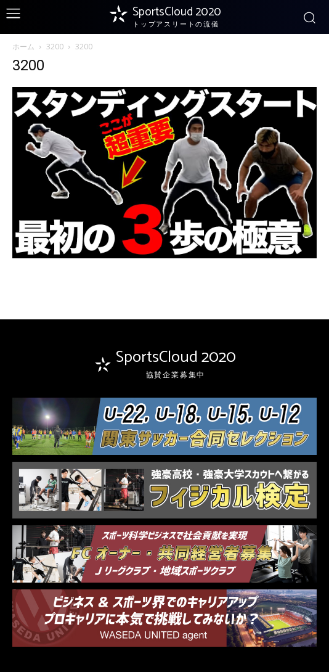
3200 (54, 46)
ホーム (23, 46)
